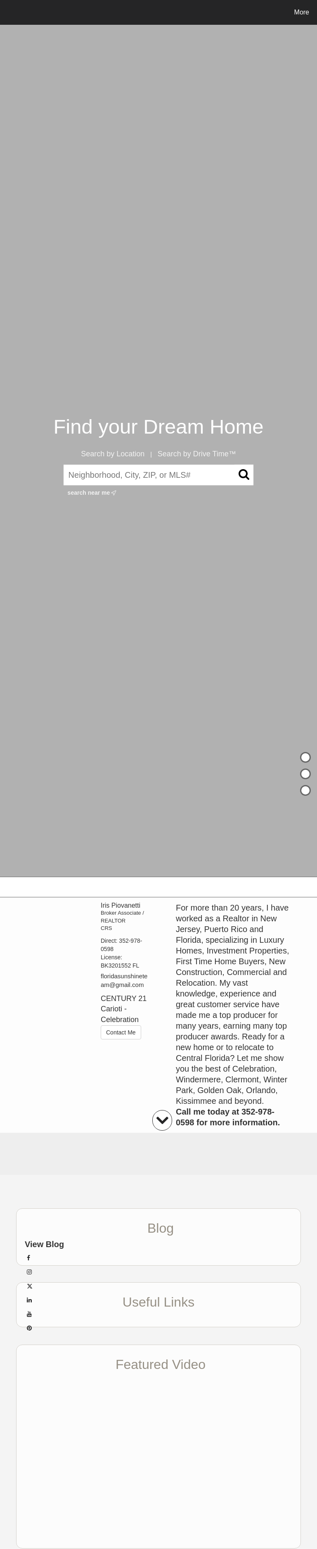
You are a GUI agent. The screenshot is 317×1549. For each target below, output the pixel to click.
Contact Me (121, 1032)
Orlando (260, 1090)
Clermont (242, 1079)
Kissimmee (196, 1100)
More (301, 12)
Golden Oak (219, 1090)
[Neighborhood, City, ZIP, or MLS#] (159, 475)
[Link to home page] (8, 12)
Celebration (253, 1068)
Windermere (198, 1079)
